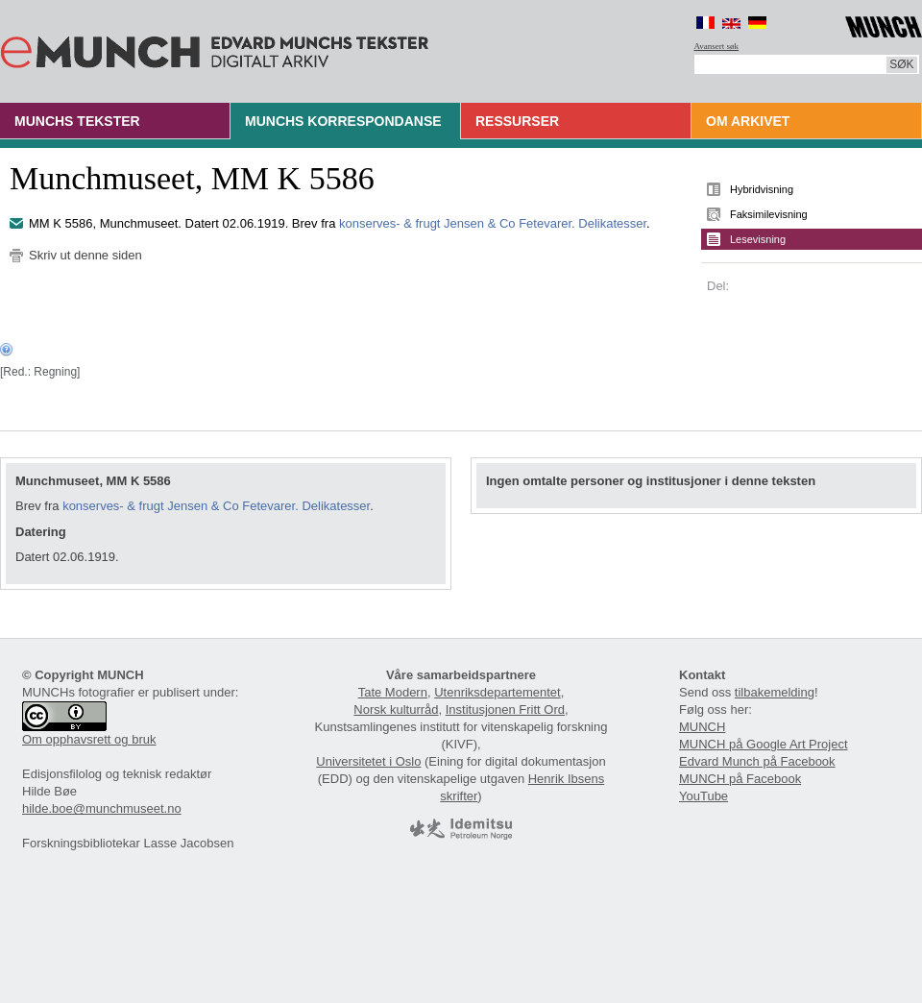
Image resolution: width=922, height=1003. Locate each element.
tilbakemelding (774, 692)
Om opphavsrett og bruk (89, 739)
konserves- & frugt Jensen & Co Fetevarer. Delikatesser (492, 223)
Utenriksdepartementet (497, 692)
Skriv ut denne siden (85, 255)
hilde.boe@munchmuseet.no (102, 808)
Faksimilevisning (769, 214)
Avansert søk (717, 46)
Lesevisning (758, 239)
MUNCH (702, 727)
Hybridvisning (761, 189)
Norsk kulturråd (395, 709)
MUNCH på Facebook (740, 778)
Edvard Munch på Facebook (757, 761)
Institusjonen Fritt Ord (505, 709)
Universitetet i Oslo (368, 761)
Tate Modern (392, 692)
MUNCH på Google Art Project (763, 744)
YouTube (703, 796)
